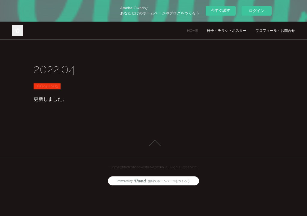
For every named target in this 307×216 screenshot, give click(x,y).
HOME (192, 30)
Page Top (153, 143)
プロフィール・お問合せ (275, 30)
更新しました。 (50, 99)
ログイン (256, 10)
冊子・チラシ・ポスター (226, 30)
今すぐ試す (220, 10)
